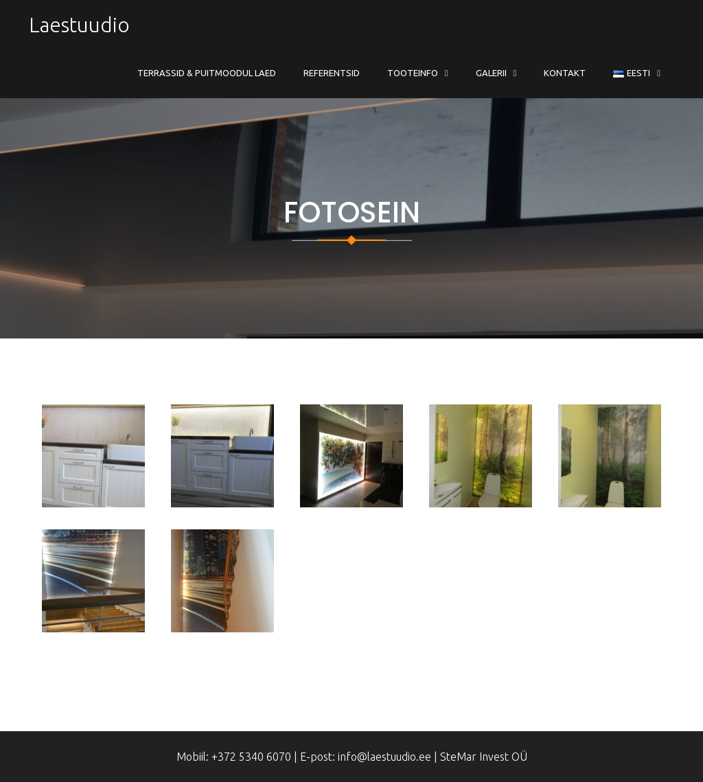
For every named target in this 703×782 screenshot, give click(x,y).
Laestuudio (79, 24)
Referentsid (331, 73)
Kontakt (565, 73)
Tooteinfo (412, 73)
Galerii (491, 73)
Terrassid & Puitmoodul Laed (206, 73)
